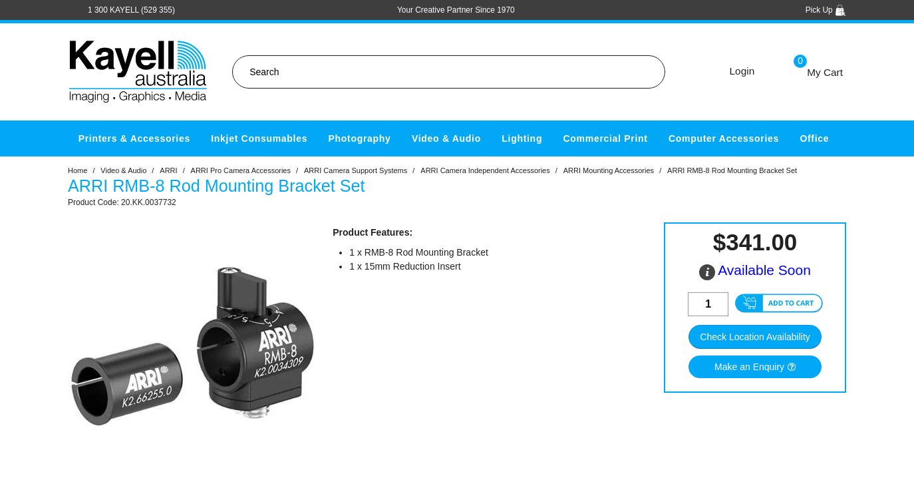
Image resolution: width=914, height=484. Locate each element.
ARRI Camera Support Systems (355, 170)
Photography (360, 138)
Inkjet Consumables (259, 138)
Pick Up (826, 10)
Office (814, 138)
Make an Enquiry (749, 367)
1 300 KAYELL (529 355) (131, 10)
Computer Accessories (724, 138)
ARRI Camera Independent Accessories (484, 170)
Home (77, 170)
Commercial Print (605, 138)
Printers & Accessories (134, 138)
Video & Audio (446, 138)
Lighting (522, 138)
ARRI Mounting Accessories (608, 170)
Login (742, 71)
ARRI (168, 170)
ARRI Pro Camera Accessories (241, 170)
